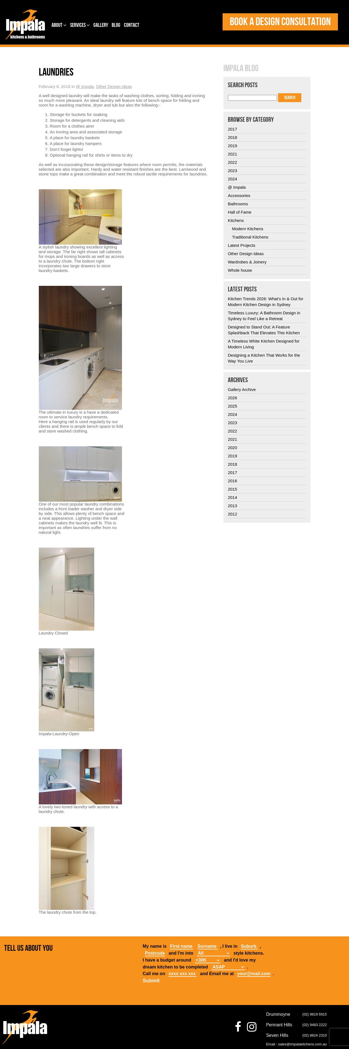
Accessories (239, 195)
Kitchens (236, 220)
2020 (232, 447)
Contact (131, 25)
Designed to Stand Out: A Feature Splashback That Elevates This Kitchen (264, 330)
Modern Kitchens (247, 228)
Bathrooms (238, 203)
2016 (232, 480)
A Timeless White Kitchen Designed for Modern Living (263, 344)
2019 (232, 145)
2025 (232, 406)
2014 (232, 497)
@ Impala (85, 86)
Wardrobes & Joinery (247, 262)
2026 (232, 397)
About (59, 25)
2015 (232, 489)
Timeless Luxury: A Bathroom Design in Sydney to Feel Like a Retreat (264, 315)
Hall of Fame (239, 212)
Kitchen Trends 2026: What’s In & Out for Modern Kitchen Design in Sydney (265, 301)
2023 (232, 170)
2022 (232, 162)
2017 (232, 129)
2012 (232, 514)
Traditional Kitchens (250, 237)
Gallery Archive (242, 389)
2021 (232, 154)
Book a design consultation (280, 22)
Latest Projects (241, 245)
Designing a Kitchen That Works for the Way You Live (264, 358)
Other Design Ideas (114, 86)
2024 (232, 179)
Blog (116, 25)
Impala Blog (240, 68)
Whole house (240, 270)
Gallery (100, 25)
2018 (232, 137)
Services (80, 25)
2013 (232, 505)
